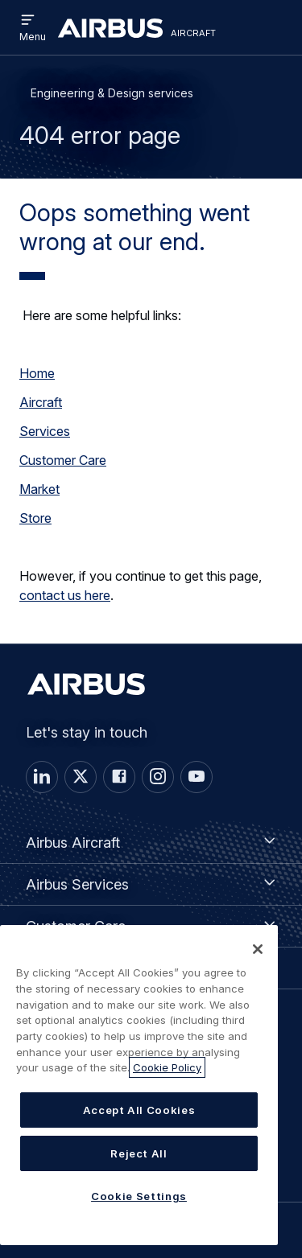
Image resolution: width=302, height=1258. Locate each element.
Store (35, 518)
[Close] (257, 949)
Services (44, 431)
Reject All (139, 1153)
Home (37, 373)
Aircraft (40, 402)
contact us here (64, 595)
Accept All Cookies (139, 1110)
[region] (139, 1085)
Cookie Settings (139, 1196)
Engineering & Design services (112, 93)
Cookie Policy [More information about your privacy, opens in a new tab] (167, 1067)
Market (39, 489)
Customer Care (62, 460)
